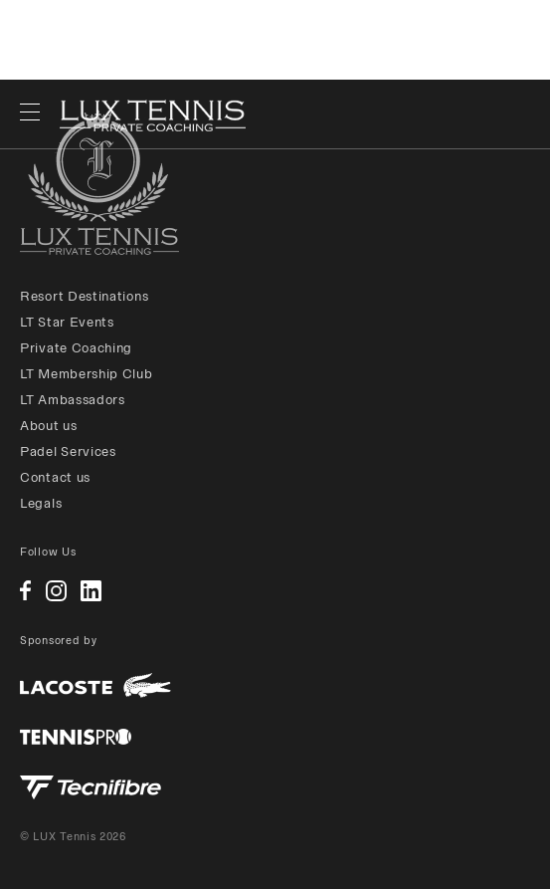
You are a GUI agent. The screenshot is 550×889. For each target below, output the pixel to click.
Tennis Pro (75, 737)
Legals (41, 503)
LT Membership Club (86, 373)
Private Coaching (76, 347)
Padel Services (68, 451)
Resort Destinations (84, 296)
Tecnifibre (90, 787)
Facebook (25, 590)
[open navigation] (30, 115)
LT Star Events (67, 322)
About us (49, 425)
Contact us (55, 477)
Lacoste (95, 685)
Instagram (56, 590)
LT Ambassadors (72, 399)
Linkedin (91, 590)
